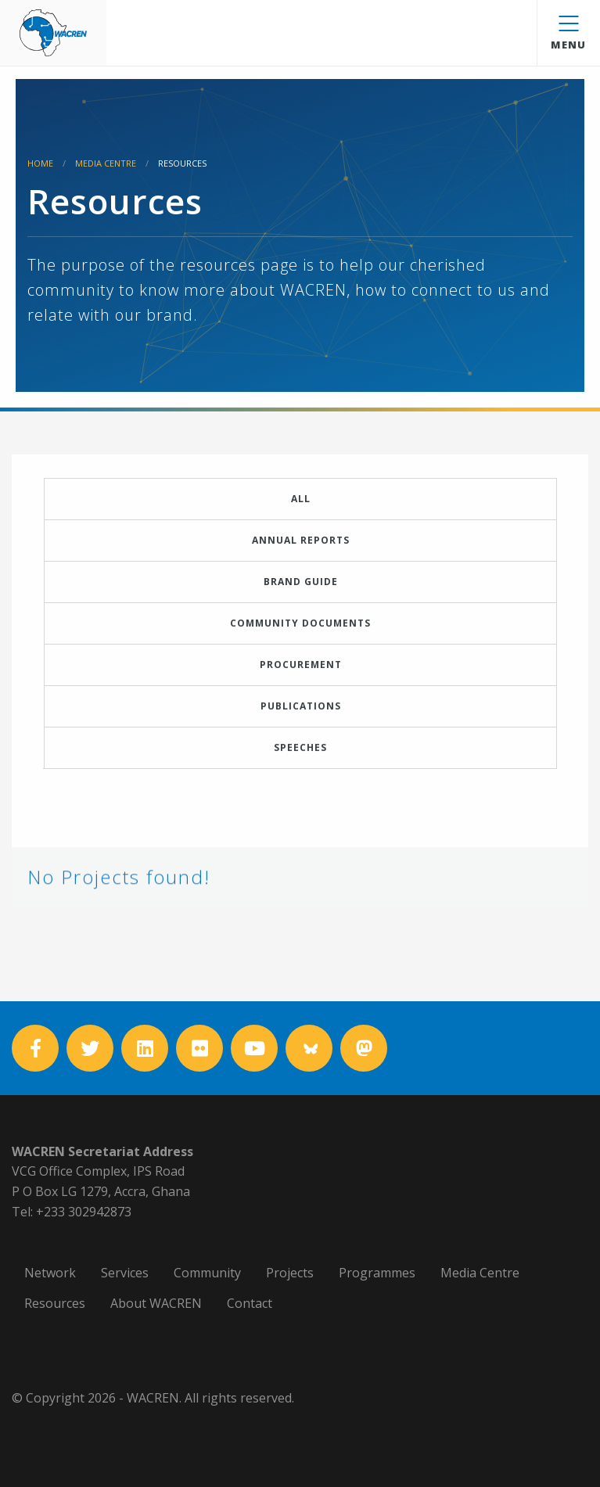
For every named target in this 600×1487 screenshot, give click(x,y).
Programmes (377, 1272)
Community (207, 1272)
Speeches (300, 758)
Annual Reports (301, 540)
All (301, 498)
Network (50, 1272)
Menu (568, 34)
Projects (290, 1272)
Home (40, 163)
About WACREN (156, 1303)
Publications (300, 717)
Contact (249, 1303)
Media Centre (105, 163)
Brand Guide (301, 581)
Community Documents (300, 634)
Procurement (301, 675)
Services (125, 1272)
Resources (54, 1303)
